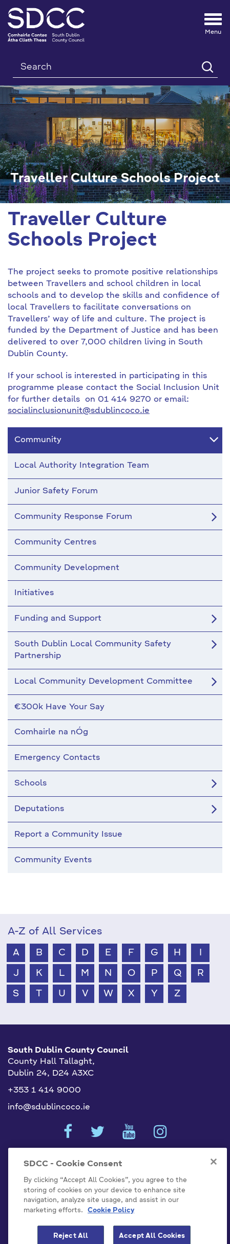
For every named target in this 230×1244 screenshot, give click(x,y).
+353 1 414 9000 (44, 1090)
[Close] (214, 1189)
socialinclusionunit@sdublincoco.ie (79, 411)
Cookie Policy (111, 1238)
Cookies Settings (115, 1161)
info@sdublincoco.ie (49, 1107)
